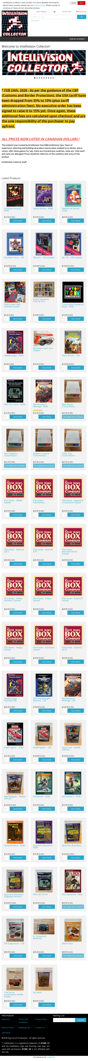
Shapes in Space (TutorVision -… (41, 454)
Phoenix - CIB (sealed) (43, 257)
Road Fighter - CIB (42, 747)
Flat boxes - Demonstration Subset (69, 551)
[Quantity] (7, 221)
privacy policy (39, 5)
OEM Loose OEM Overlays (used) (12, 305)
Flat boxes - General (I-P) (43, 550)
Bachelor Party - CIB (14, 257)
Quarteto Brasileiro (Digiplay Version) (13, 895)
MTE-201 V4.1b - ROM (14, 404)
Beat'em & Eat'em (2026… (71, 209)
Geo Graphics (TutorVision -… (11, 454)
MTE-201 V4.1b (40, 894)
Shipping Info (24, 1027)
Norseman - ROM (41, 796)
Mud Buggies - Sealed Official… (14, 797)
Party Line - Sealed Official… (71, 748)
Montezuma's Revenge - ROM (40, 405)
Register (44, 11)
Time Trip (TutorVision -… (69, 454)
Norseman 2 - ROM (71, 796)
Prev (5, 62)
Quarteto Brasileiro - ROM (43, 846)
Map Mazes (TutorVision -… (69, 405)
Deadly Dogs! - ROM (13, 355)
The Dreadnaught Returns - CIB (42, 699)
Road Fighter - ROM (13, 747)
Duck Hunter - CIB (71, 355)
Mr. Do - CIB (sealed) (72, 257)
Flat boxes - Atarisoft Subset (72, 599)
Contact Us (40, 1027)
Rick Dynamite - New (72, 894)
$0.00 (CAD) (81, 11)
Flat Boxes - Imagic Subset (13, 648)
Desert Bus (67, 943)
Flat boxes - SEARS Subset (13, 501)
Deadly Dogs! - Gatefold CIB (11, 699)
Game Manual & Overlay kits (41, 300)
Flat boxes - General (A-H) (72, 648)
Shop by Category (78, 39)
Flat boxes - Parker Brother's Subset (13, 599)
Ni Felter (37, 992)
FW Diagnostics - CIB (14, 943)
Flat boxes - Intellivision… (39, 501)
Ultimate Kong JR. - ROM (13, 209)
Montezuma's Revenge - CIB (68, 699)
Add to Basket (17, 221)
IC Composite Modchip (39, 937)
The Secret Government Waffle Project (13, 994)
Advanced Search (35, 20)
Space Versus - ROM (43, 208)
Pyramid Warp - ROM (14, 845)
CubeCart (51, 1057)
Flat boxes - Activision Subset (44, 648)
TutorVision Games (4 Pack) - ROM (72, 305)
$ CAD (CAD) (66, 11)
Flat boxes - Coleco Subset (42, 599)
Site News (6, 1032)
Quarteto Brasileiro (71, 845)
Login (38, 11)
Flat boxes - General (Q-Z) (14, 550)
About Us (6, 1019)
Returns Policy (8, 1027)
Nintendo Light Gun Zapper (43, 349)
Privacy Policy (41, 1019)
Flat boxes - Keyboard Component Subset (72, 501)
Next (83, 62)
